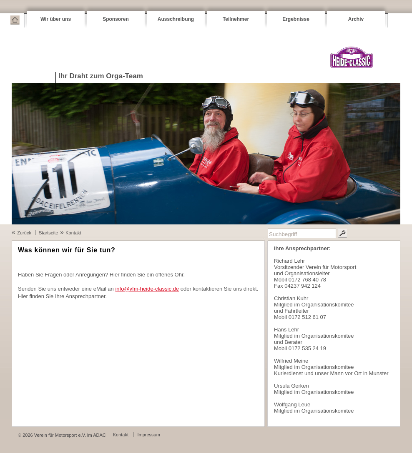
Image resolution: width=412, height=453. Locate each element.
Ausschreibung (176, 19)
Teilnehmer (236, 19)
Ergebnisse (295, 19)
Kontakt (73, 232)
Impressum (148, 434)
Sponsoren (116, 19)
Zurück (24, 232)
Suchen (342, 233)
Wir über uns (55, 19)
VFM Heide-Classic (351, 57)
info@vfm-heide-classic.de (147, 289)
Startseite (15, 20)
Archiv (356, 19)
